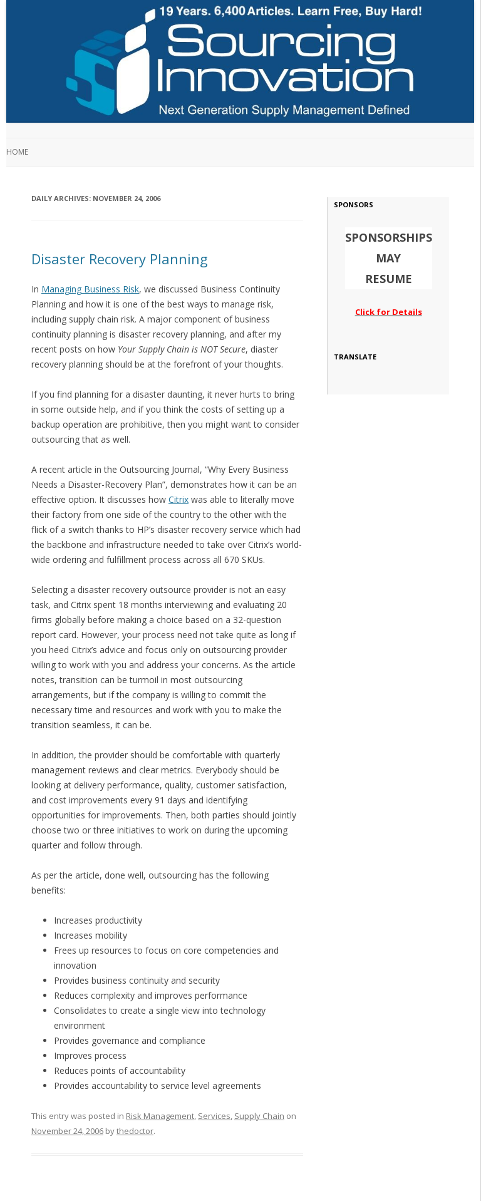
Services (214, 1115)
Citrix (178, 499)
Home (17, 152)
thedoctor (134, 1131)
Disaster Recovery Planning (119, 258)
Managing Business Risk (90, 289)
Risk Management (160, 1115)
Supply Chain (259, 1115)
